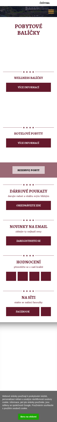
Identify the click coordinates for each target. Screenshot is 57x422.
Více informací (28, 87)
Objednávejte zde (28, 205)
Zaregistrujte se (28, 241)
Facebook (23, 311)
